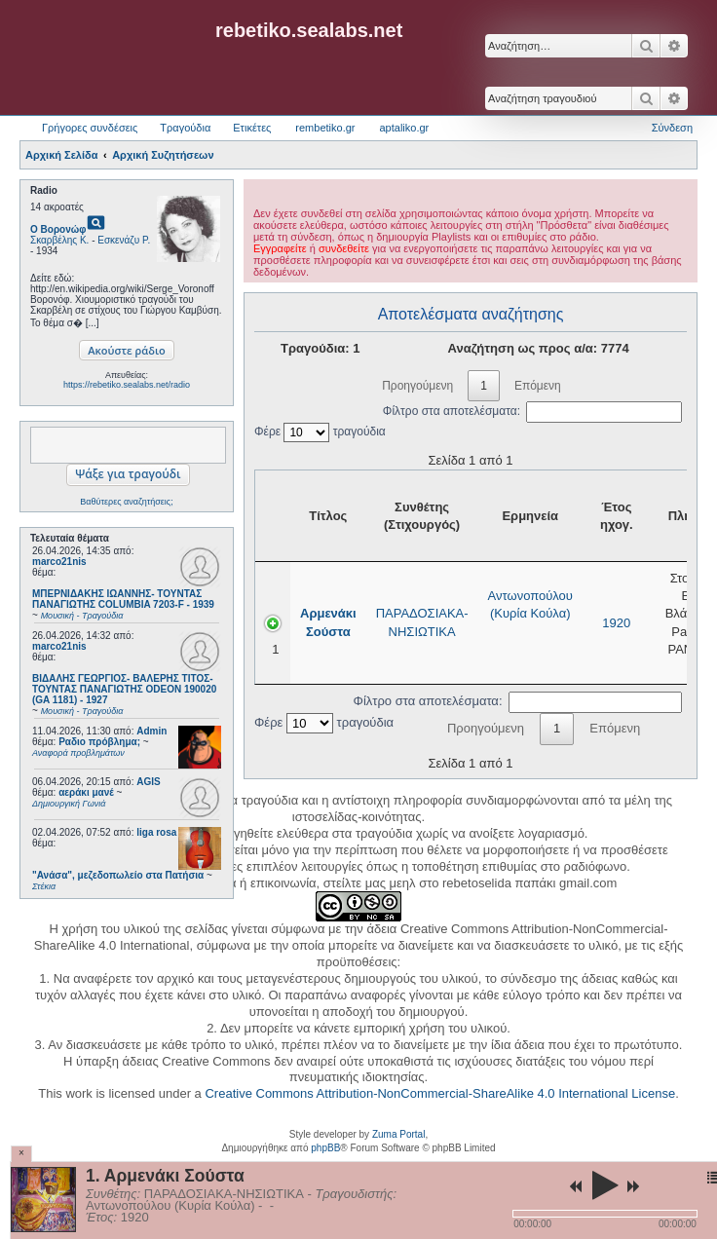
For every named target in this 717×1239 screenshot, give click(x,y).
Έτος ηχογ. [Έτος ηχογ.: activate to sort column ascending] (616, 516)
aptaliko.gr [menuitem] (404, 127)
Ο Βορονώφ (58, 229)
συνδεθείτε (344, 248)
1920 (616, 623)
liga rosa (156, 832)
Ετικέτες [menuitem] (252, 127)
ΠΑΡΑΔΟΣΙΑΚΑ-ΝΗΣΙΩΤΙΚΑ (422, 622)
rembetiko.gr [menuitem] (325, 127)
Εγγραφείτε (280, 248)
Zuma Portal (398, 1134)
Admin (151, 731)
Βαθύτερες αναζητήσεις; (126, 502)
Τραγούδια (185, 127)
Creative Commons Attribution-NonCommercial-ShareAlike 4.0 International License (440, 1093)
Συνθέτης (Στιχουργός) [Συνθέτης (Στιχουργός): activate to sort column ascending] (422, 516)
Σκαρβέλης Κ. (59, 240)
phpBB (325, 1148)
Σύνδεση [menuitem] (672, 127)
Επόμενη (537, 386)
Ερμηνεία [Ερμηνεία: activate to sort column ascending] (530, 515)
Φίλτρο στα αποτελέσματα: (532, 411)
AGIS (148, 781)
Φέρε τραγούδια (320, 431)
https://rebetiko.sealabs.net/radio (126, 385)
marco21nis (59, 561)
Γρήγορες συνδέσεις (89, 127)
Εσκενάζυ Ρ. (123, 240)
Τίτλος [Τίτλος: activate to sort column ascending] (328, 515)
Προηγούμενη (417, 386)
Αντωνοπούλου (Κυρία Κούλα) (530, 604)
